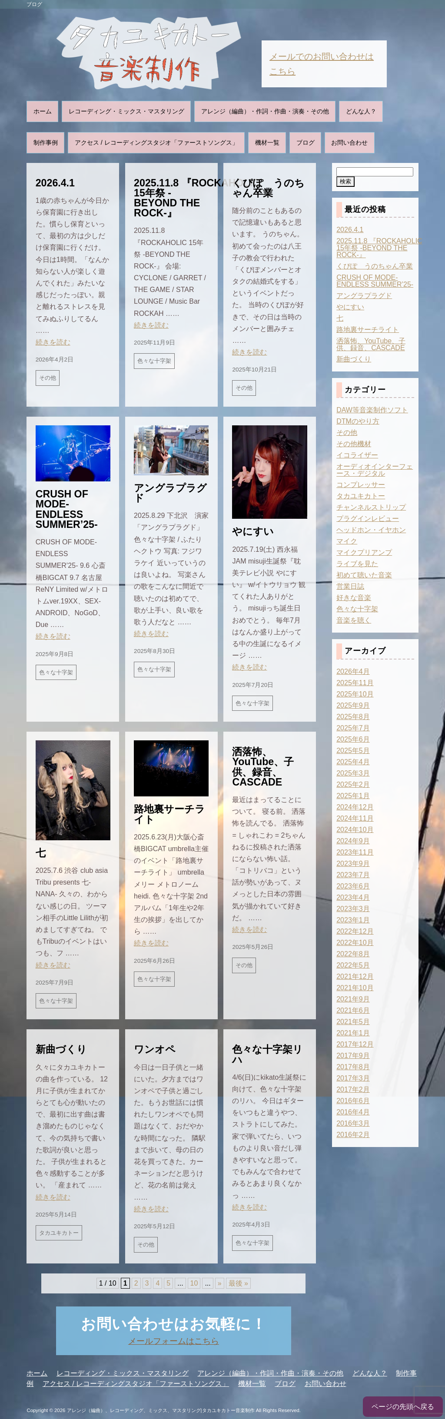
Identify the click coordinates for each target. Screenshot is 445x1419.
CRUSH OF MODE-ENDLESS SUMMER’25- (67, 509)
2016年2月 (353, 1134)
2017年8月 (353, 1067)
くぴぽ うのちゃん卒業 (268, 188)
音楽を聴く (353, 620)
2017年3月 (353, 1078)
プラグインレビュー (367, 518)
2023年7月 (353, 875)
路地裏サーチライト (169, 814)
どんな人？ (361, 111)
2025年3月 (353, 773)
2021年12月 (354, 976)
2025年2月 (353, 784)
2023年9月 (353, 863)
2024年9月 (353, 841)
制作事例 (45, 142)
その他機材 (353, 444)
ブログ (305, 142)
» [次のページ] (220, 1283)
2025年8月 (353, 716)
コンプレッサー (360, 484)
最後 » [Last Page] (238, 1283)
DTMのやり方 (357, 421)
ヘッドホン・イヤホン (371, 530)
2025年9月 (353, 705)
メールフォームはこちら (173, 1341)
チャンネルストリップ (371, 507)
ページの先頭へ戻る (403, 1406)
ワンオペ (155, 1049)
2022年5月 (353, 965)
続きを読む (53, 342)
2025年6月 (353, 739)
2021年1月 (353, 1033)
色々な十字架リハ (267, 1054)
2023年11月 (354, 852)
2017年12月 (354, 1044)
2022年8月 (353, 954)
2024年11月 (354, 818)
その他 (47, 378)
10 (194, 1283)
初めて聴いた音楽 (364, 575)
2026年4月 (353, 671)
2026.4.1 (55, 183)
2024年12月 (354, 807)
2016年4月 (353, 1112)
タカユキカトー (59, 1233)
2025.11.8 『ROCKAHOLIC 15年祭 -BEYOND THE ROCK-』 (197, 198)
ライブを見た (357, 563)
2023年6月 (353, 886)
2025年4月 (353, 762)
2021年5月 (353, 1021)
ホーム (42, 111)
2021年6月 (353, 1010)
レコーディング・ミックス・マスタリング (126, 111)
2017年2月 (353, 1089)
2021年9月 (353, 999)
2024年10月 (354, 829)
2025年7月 (353, 728)
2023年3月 (353, 908)
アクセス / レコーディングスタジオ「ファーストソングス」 (156, 142)
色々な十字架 (154, 361)
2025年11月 (354, 682)
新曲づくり (61, 1049)
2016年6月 (353, 1100)
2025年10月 (354, 694)
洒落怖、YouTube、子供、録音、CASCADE (263, 767)
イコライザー (357, 455)
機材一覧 (267, 142)
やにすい (253, 531)
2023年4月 (353, 897)
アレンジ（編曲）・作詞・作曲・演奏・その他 (265, 111)
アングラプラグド (170, 493)
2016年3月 (353, 1123)
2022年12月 (354, 931)
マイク (346, 541)
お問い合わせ (349, 142)
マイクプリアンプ (364, 552)
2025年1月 (353, 795)
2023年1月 (353, 920)
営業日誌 (350, 586)
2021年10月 (354, 987)
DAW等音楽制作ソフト (372, 410)
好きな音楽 (353, 597)
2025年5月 (353, 750)
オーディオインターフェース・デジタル (374, 470)
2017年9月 (353, 1055)
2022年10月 (354, 942)
